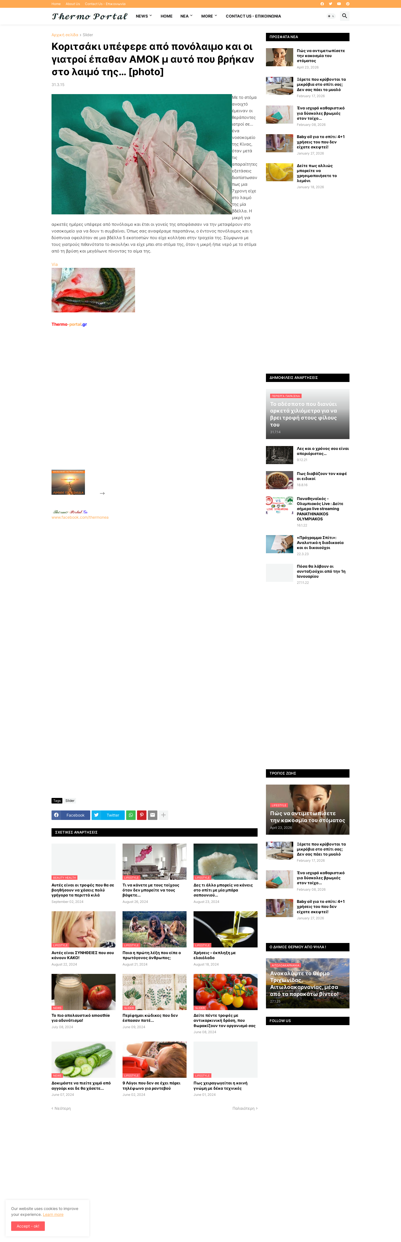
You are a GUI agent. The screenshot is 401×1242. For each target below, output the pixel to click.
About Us (73, 4)
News (142, 16)
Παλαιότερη (244, 1108)
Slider (88, 35)
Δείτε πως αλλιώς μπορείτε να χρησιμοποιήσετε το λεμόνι (317, 173)
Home (56, 4)
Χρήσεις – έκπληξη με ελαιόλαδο (215, 955)
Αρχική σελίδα (65, 35)
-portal (69, 324)
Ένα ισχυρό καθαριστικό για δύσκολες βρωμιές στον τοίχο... (321, 113)
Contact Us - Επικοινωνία (105, 4)
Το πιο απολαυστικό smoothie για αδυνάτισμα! (81, 1018)
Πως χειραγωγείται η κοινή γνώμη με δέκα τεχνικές (221, 1085)
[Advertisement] (148, 411)
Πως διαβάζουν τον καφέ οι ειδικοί (322, 476)
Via (55, 264)
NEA (184, 16)
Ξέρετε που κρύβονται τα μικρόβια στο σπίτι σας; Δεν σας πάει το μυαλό (321, 84)
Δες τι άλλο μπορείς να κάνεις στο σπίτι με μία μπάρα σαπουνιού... (223, 890)
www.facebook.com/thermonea (155, 591)
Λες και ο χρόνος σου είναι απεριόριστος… (323, 451)
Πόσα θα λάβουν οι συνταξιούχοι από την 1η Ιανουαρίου (321, 571)
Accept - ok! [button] (28, 1226)
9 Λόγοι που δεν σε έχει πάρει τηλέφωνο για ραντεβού (151, 1085)
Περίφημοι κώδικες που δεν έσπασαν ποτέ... (150, 1018)
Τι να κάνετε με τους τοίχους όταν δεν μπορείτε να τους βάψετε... (151, 890)
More (207, 16)
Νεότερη (63, 1108)
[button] (331, 16)
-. (70, 512)
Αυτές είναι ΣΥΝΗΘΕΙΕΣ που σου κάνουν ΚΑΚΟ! (83, 955)
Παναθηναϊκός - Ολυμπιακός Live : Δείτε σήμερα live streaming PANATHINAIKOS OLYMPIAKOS (320, 508)
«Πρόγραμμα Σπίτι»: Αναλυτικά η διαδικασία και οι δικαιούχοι (320, 542)
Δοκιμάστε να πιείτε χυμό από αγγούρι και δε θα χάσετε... (81, 1085)
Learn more (53, 1214)
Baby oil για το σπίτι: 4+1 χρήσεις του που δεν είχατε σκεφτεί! (321, 141)
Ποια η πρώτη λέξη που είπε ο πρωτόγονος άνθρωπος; (152, 955)
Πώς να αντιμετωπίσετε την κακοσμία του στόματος (321, 55)
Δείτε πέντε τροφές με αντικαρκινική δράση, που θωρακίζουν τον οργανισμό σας (225, 1020)
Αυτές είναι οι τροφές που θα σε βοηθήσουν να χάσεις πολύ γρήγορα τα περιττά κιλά (83, 890)
